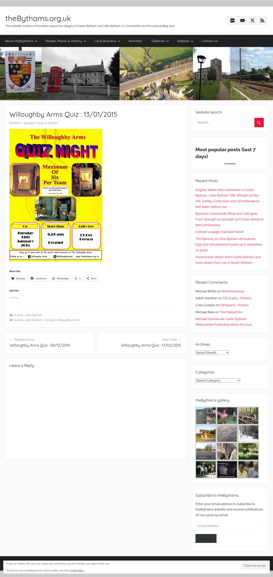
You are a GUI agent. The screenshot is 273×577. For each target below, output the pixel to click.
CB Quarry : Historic (237, 298)
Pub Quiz (49, 320)
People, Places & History (66, 41)
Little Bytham (33, 315)
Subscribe (206, 538)
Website (185, 41)
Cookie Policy (77, 570)
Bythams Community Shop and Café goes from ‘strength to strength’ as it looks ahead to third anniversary (229, 219)
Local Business (107, 41)
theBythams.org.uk (38, 18)
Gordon (53, 123)
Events (19, 315)
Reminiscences (233, 291)
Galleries (160, 41)
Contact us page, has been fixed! (219, 232)
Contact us (210, 41)
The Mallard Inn (231, 312)
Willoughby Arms (67, 320)
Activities (135, 41)
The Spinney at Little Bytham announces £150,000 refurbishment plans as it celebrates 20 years (228, 244)
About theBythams (21, 41)
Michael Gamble (207, 319)
